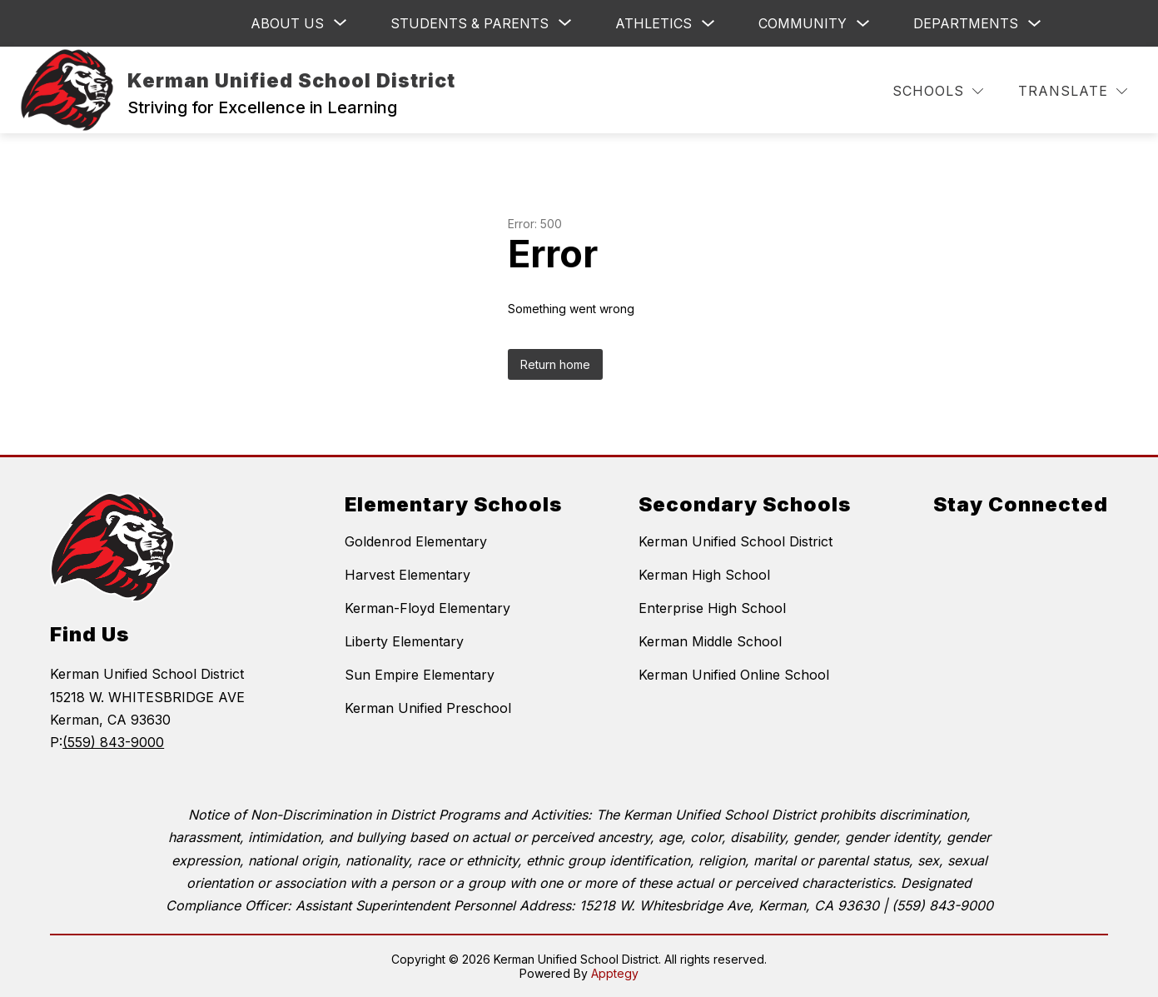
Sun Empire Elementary (420, 674)
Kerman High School (704, 574)
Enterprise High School (712, 608)
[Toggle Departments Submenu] (1035, 23)
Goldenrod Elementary (416, 541)
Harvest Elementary (407, 574)
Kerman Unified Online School (734, 674)
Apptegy (615, 973)
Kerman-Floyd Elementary (427, 608)
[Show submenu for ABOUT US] (287, 23)
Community (802, 23)
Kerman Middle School (710, 641)
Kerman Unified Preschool (428, 708)
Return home (555, 364)
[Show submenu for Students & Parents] (469, 23)
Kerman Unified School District (735, 541)
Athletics (653, 23)
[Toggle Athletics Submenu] (708, 23)
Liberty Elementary (404, 641)
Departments (965, 23)
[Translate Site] (1072, 91)
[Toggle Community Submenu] (863, 23)
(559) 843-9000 (113, 742)
